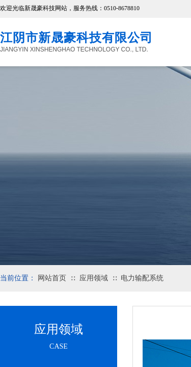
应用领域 (93, 278)
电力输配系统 (142, 278)
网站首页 (52, 278)
